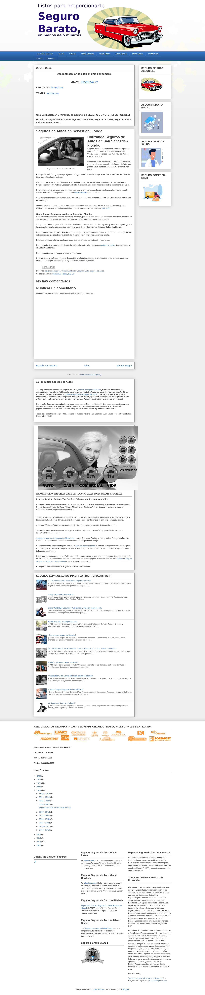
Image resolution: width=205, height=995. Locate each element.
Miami (61, 54)
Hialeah (72, 54)
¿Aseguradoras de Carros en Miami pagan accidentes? (70, 676)
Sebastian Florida (69, 271)
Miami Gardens (87, 54)
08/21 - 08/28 (44, 801)
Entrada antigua (124, 365)
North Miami (153, 54)
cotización (106, 208)
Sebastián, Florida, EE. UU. (63, 274)
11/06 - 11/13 (44, 793)
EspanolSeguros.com (158, 981)
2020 (39, 787)
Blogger (126, 989)
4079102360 (57, 87)
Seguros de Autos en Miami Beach (99, 928)
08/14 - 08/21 (44, 804)
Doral (39, 58)
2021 (39, 783)
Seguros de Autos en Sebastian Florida (54, 807)
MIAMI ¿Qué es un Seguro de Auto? (63, 662)
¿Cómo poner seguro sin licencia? (62, 635)
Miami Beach (104, 54)
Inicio (86, 365)
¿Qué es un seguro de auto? (89, 390)
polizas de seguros (52, 271)
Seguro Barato (80, 192)
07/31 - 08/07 (44, 815)
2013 (39, 842)
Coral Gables (121, 54)
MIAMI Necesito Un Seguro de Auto (62, 621)
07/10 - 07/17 (44, 826)
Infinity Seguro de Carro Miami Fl (61, 594)
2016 (39, 790)
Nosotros (50, 58)
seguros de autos (97, 271)
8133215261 (53, 93)
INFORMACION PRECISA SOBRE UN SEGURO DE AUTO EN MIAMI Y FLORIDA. (82, 649)
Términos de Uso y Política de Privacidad (145, 978)
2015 (39, 834)
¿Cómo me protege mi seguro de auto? (80, 394)
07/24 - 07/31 (44, 819)
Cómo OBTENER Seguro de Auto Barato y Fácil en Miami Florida (75, 608)
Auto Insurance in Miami (85, 546)
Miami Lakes (137, 54)
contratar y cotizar (108, 245)
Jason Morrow (98, 989)
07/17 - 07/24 (44, 823)
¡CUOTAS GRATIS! (45, 54)
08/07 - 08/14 (44, 812)
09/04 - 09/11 (44, 797)
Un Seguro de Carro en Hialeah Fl (62, 703)
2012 (39, 845)
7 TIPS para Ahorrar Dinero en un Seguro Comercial (69, 581)
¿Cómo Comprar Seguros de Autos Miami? (65, 689)
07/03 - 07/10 (44, 830)
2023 (39, 776)
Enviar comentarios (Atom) (90, 375)
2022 (39, 779)
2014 (39, 838)
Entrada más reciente (46, 365)
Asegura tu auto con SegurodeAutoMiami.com (55, 538)
